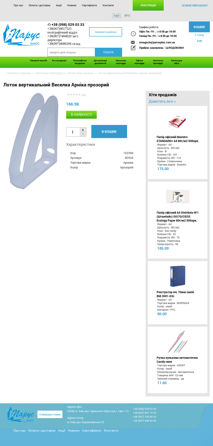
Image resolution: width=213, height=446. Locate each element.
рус (127, 15)
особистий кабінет (195, 5)
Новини (71, 5)
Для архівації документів (100, 62)
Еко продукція (59, 60)
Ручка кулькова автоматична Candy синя (177, 360)
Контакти (108, 5)
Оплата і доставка (39, 5)
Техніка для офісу (176, 62)
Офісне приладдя (139, 62)
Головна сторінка (18, 73)
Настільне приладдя (158, 62)
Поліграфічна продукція (80, 62)
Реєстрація (148, 5)
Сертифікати (89, 5)
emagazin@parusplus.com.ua (157, 42)
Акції (59, 5)
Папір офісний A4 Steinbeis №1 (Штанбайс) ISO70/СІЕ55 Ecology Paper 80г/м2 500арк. (178, 216)
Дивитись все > (162, 101)
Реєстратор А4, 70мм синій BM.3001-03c (175, 294)
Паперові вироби (38, 60)
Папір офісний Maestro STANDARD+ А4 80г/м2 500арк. (178, 139)
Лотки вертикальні (81, 73)
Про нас (18, 5)
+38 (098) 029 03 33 (68, 24)
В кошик (109, 131)
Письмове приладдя (121, 62)
